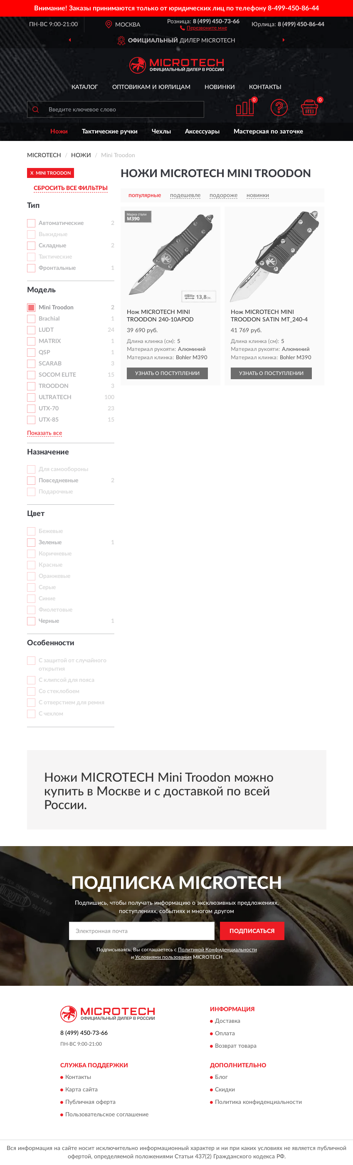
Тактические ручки (110, 131)
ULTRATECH (55, 397)
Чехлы (161, 131)
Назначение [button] (48, 452)
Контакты (265, 87)
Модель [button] (41, 290)
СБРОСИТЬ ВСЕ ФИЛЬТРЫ (71, 188)
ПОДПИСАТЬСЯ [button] (252, 931)
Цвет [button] (35, 514)
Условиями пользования (163, 957)
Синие (47, 599)
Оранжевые (54, 576)
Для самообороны (63, 469)
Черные (49, 621)
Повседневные (58, 481)
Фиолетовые (55, 610)
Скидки (225, 1090)
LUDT (46, 330)
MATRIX (50, 341)
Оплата (225, 1034)
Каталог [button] (85, 87)
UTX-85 (49, 420)
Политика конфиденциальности (258, 1103)
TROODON (54, 386)
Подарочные (56, 492)
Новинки (220, 87)
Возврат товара (236, 1046)
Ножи (59, 131)
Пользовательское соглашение (106, 1115)
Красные (50, 565)
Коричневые (55, 554)
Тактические (55, 257)
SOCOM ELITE (57, 375)
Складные (52, 246)
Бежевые (51, 531)
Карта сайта (81, 1090)
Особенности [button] (50, 643)
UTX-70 (49, 409)
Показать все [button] (44, 433)
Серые (47, 587)
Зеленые (50, 542)
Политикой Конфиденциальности (217, 949)
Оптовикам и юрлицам (151, 87)
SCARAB (50, 364)
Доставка (227, 1021)
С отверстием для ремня (71, 703)
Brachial (49, 319)
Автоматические (61, 223)
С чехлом (51, 714)
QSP (44, 352)
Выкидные (53, 234)
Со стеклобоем (59, 691)
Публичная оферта (90, 1103)
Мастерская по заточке (268, 131)
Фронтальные (57, 268)
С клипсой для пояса (66, 680)
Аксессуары (202, 131)
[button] (203, 27)
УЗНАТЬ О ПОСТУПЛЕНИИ (167, 373)
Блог (221, 1078)
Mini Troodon (56, 308)
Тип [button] (33, 206)
